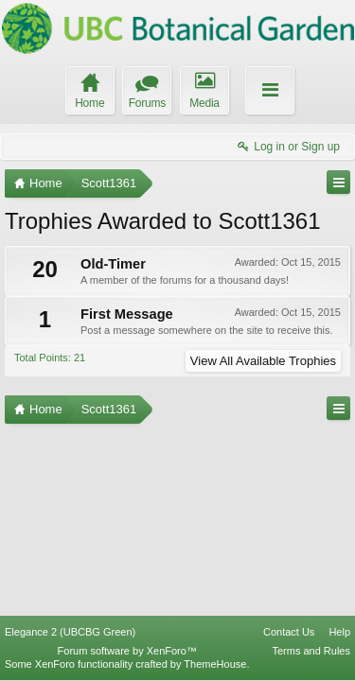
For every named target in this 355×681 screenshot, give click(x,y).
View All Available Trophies (263, 361)
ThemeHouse (215, 664)
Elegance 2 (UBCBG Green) (70, 631)
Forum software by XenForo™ (127, 650)
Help (339, 631)
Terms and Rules (311, 650)
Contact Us (288, 631)
